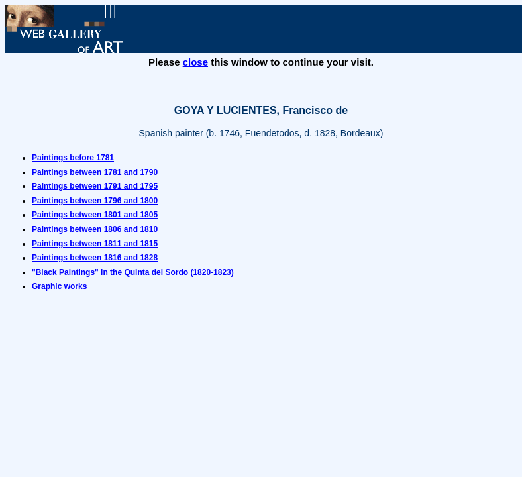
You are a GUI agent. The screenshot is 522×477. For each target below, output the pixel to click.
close (195, 62)
